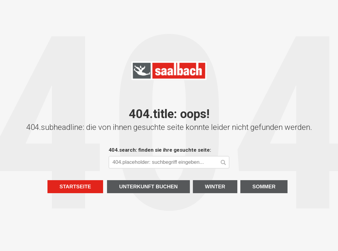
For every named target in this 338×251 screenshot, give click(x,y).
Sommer (264, 187)
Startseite (75, 187)
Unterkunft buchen (148, 187)
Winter (215, 187)
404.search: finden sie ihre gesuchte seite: (160, 150)
